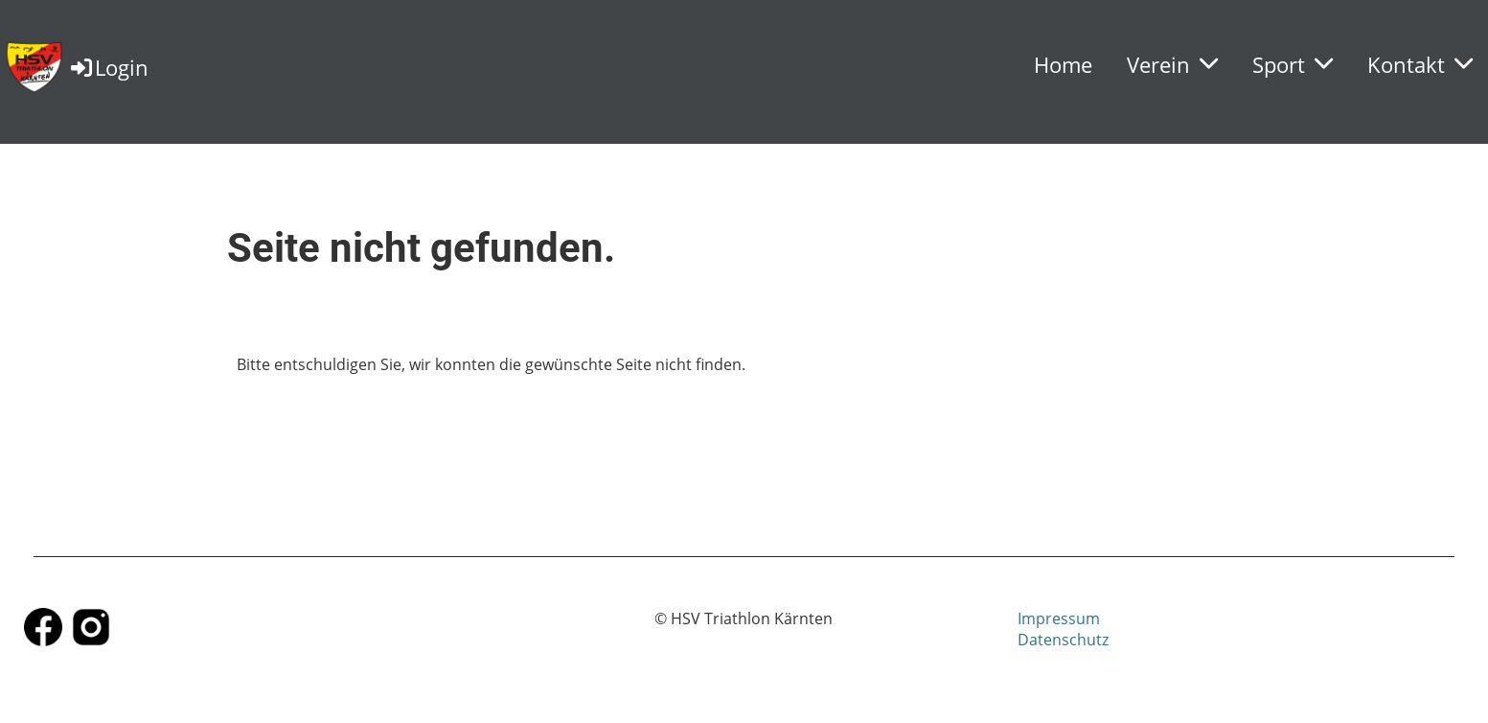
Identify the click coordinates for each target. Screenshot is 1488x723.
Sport (1292, 64)
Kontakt (1420, 64)
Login (108, 67)
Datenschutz (1063, 639)
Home (1063, 64)
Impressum (1059, 618)
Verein (1172, 64)
